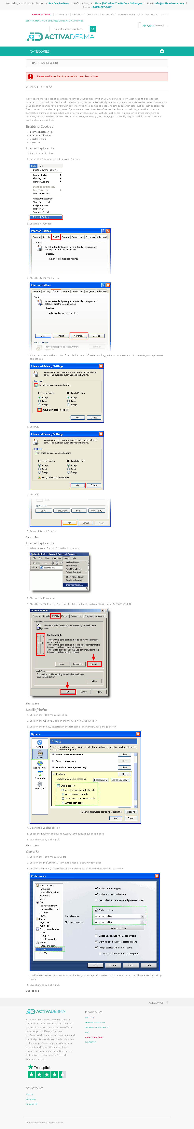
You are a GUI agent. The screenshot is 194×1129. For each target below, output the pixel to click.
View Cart (31, 1099)
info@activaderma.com (169, 3)
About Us (89, 1017)
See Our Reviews (58, 3)
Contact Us (90, 1042)
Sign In (29, 1094)
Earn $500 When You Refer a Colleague (118, 3)
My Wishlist (62, 14)
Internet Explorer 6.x (41, 135)
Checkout (78, 14)
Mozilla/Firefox (38, 139)
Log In (164, 14)
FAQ (87, 1032)
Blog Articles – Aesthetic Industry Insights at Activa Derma (122, 14)
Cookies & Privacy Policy (97, 1027)
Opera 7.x (35, 142)
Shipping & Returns (95, 1022)
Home (33, 62)
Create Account (42, 14)
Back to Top (32, 537)
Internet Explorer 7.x (41, 131)
